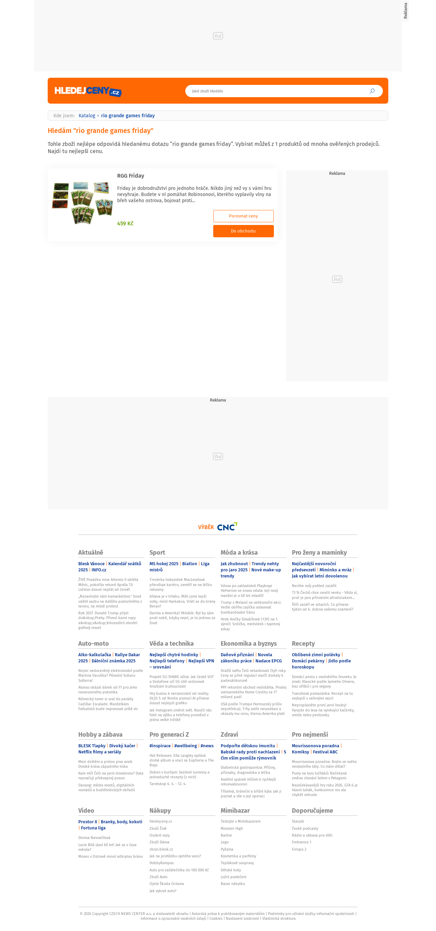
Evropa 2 (299, 849)
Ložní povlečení (233, 877)
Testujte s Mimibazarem (241, 821)
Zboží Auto (158, 877)
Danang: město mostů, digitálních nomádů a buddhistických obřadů (106, 787)
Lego (225, 842)
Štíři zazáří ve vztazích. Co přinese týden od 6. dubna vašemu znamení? (322, 607)
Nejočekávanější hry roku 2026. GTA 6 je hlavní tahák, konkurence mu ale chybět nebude (325, 790)
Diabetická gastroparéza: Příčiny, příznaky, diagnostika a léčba (248, 770)
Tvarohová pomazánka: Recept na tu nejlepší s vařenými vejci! (322, 696)
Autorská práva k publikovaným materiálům (228, 913)
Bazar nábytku (233, 883)
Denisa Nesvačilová (94, 837)
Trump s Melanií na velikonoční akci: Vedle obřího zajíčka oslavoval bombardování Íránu (251, 607)
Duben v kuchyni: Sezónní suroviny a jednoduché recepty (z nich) (179, 774)
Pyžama (227, 849)
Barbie (226, 835)
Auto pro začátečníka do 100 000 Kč (179, 870)
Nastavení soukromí (242, 918)
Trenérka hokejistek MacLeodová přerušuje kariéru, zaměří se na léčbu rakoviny (181, 584)
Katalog (87, 115)
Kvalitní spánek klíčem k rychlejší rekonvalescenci (248, 782)
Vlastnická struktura (279, 918)
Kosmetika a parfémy (238, 856)
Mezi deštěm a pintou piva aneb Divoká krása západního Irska (105, 764)
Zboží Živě (158, 828)
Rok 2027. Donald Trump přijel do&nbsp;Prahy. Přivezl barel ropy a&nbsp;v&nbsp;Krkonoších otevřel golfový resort (107, 620)
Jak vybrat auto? (163, 891)
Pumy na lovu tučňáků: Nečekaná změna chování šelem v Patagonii (319, 775)
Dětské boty (231, 870)
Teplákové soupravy (237, 863)
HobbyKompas (162, 863)
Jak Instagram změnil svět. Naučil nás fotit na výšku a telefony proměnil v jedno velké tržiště (181, 715)
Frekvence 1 (301, 842)
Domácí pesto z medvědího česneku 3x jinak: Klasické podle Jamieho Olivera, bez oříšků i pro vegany (324, 681)
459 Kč (125, 223)
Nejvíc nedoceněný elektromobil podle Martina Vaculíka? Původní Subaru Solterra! (110, 675)
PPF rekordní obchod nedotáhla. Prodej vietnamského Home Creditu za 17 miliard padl (253, 692)
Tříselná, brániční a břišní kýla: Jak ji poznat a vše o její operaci (251, 794)
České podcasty (305, 828)
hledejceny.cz (161, 821)
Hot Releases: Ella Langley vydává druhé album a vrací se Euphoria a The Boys (182, 760)
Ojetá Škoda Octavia (167, 883)
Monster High (232, 828)
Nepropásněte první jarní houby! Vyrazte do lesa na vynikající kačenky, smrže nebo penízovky (323, 710)
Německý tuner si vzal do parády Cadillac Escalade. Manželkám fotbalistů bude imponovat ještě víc (108, 703)
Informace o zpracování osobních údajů (173, 918)
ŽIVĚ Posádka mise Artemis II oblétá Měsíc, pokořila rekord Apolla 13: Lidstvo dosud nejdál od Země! (108, 584)
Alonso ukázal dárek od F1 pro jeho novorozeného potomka (107, 690)
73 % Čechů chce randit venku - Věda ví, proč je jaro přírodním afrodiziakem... (325, 595)
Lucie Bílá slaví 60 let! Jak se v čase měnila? (107, 847)
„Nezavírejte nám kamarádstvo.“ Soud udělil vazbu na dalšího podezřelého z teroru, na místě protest (110, 601)
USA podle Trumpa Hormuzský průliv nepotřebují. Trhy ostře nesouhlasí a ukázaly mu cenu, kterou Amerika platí (253, 709)
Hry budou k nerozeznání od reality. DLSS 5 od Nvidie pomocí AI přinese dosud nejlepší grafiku (179, 698)
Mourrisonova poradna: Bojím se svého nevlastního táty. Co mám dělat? (324, 764)
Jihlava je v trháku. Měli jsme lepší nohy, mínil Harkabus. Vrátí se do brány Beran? (182, 601)
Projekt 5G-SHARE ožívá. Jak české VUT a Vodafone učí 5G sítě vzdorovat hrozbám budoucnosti (182, 681)
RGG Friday (130, 175)
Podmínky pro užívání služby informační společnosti (311, 913)
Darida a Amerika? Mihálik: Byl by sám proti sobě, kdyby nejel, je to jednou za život (182, 618)
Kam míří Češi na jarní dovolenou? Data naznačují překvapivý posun (110, 775)
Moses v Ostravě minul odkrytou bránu (110, 856)
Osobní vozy (160, 835)
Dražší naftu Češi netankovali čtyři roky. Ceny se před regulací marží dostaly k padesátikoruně (253, 675)
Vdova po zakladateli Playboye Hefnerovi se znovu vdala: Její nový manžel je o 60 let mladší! (249, 590)
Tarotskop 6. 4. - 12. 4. (168, 783)
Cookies (215, 918)
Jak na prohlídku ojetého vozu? (175, 856)
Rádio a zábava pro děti (312, 835)
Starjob (298, 821)
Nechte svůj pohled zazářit (314, 585)
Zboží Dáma (159, 842)
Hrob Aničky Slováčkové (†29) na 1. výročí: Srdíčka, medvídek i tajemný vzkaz (250, 624)
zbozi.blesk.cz (161, 849)
